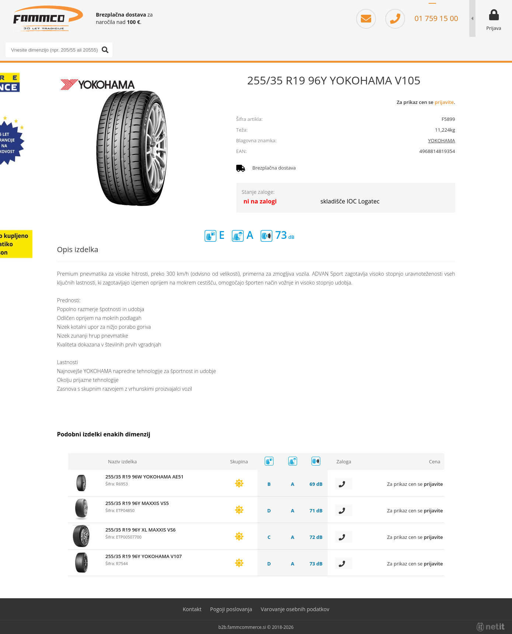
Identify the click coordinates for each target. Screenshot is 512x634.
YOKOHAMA (441, 140)
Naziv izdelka (122, 461)
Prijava (493, 28)
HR (443, 7)
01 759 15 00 (421, 18)
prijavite (444, 102)
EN (454, 7)
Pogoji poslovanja (231, 609)
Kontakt (192, 609)
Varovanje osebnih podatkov (295, 609)
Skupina (239, 461)
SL (432, 7)
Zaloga (344, 461)
